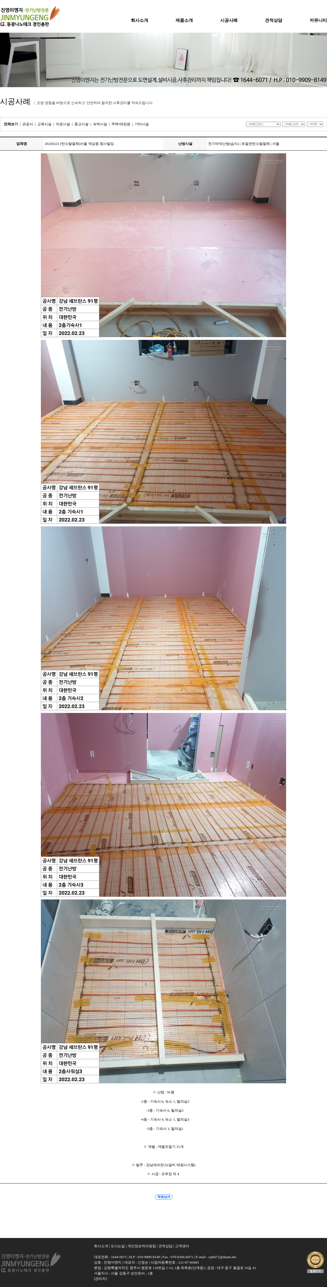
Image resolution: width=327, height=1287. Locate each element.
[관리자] (100, 1279)
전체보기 (11, 124)
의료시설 (63, 124)
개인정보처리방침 (142, 1246)
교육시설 (44, 124)
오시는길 (118, 1246)
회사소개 (139, 20)
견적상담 (273, 20)
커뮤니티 (318, 20)
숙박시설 (100, 124)
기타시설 (142, 124)
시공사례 (229, 20)
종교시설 (81, 124)
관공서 (27, 124)
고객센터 (182, 1246)
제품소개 (184, 20)
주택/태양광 (120, 124)
